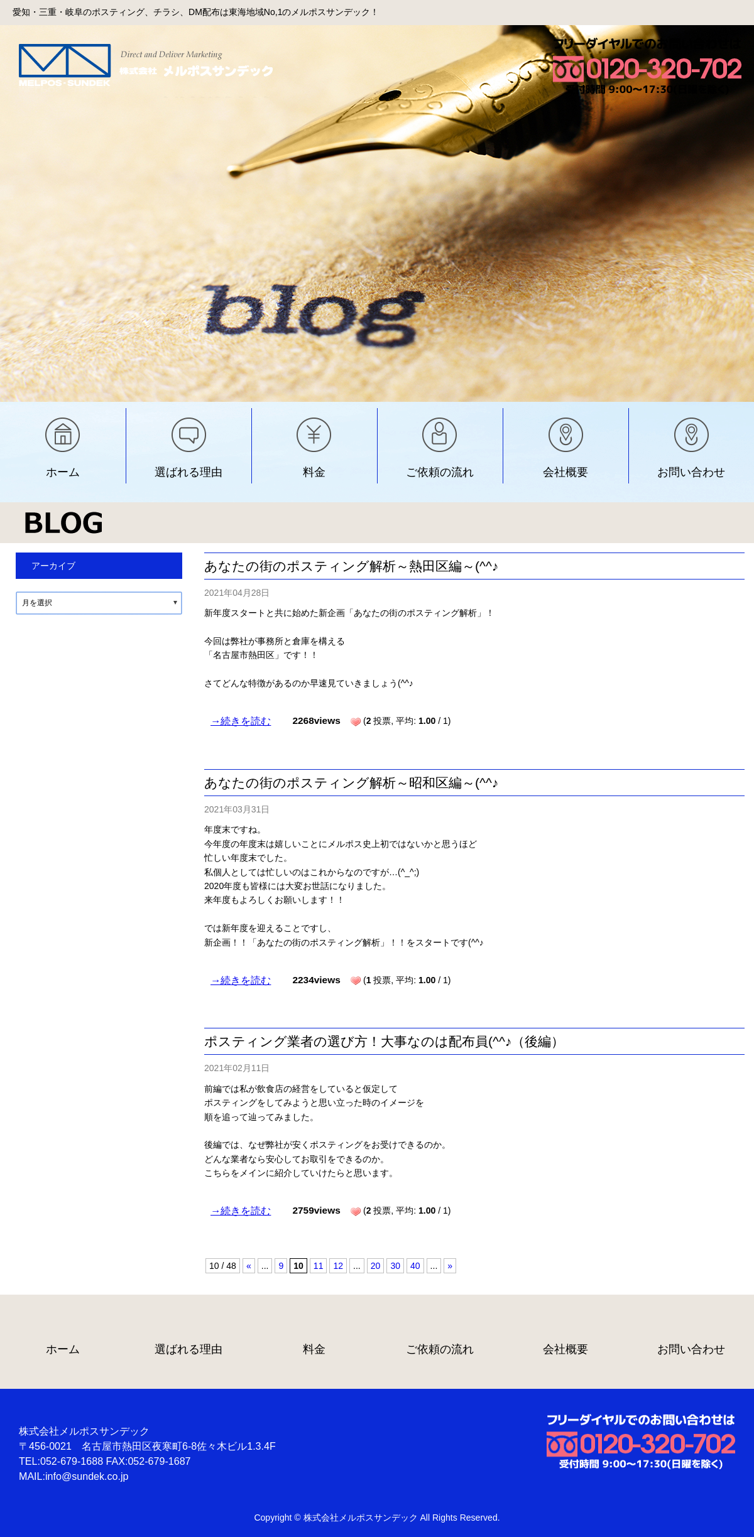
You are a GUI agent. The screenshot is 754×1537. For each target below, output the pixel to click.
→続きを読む (240, 720)
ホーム (63, 472)
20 (376, 1266)
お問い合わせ (691, 472)
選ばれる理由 (188, 472)
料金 (314, 472)
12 (338, 1266)
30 (395, 1266)
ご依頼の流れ (440, 472)
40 (415, 1266)
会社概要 (565, 472)
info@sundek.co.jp (87, 1476)
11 (319, 1266)
